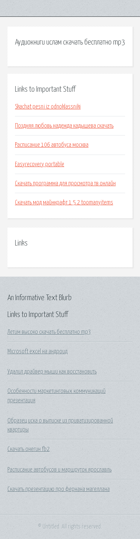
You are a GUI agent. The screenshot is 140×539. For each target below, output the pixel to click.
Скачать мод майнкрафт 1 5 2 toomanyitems (64, 202)
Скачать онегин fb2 (28, 449)
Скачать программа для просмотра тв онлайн (65, 183)
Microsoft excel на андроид (37, 351)
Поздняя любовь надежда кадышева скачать (64, 126)
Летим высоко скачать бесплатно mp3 (49, 332)
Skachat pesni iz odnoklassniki (48, 107)
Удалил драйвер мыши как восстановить (52, 372)
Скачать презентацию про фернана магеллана (58, 489)
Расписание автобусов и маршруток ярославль (59, 470)
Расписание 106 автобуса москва (51, 145)
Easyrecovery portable (39, 164)
